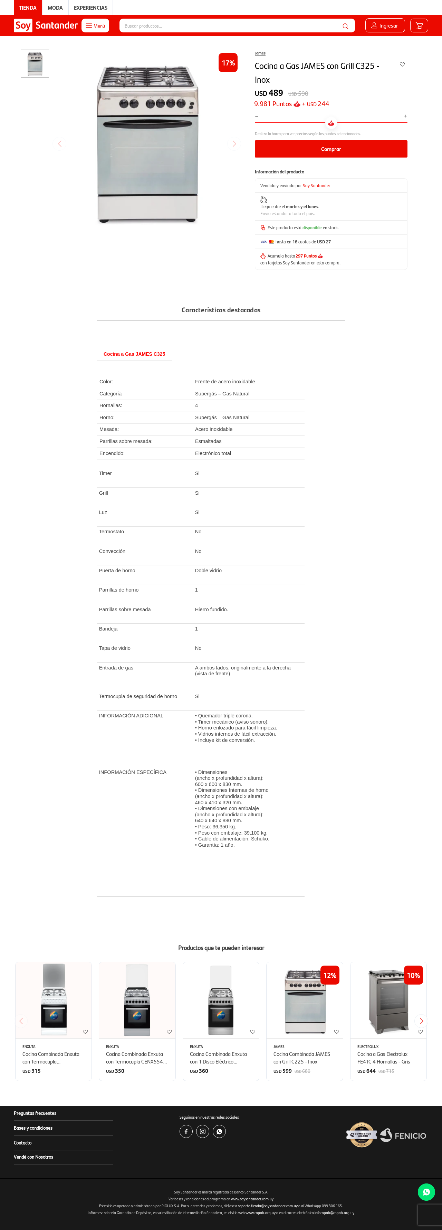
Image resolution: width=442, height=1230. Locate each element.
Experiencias (90, 7)
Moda (55, 7)
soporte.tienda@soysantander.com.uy (268, 1205)
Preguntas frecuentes (35, 1112)
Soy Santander (316, 185)
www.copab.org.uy (261, 1212)
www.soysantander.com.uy (252, 1198)
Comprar (331, 149)
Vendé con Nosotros (33, 1156)
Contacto (22, 1142)
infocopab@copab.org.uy (334, 1212)
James (260, 53)
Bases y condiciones (33, 1127)
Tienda (28, 7)
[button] (423, 1021)
